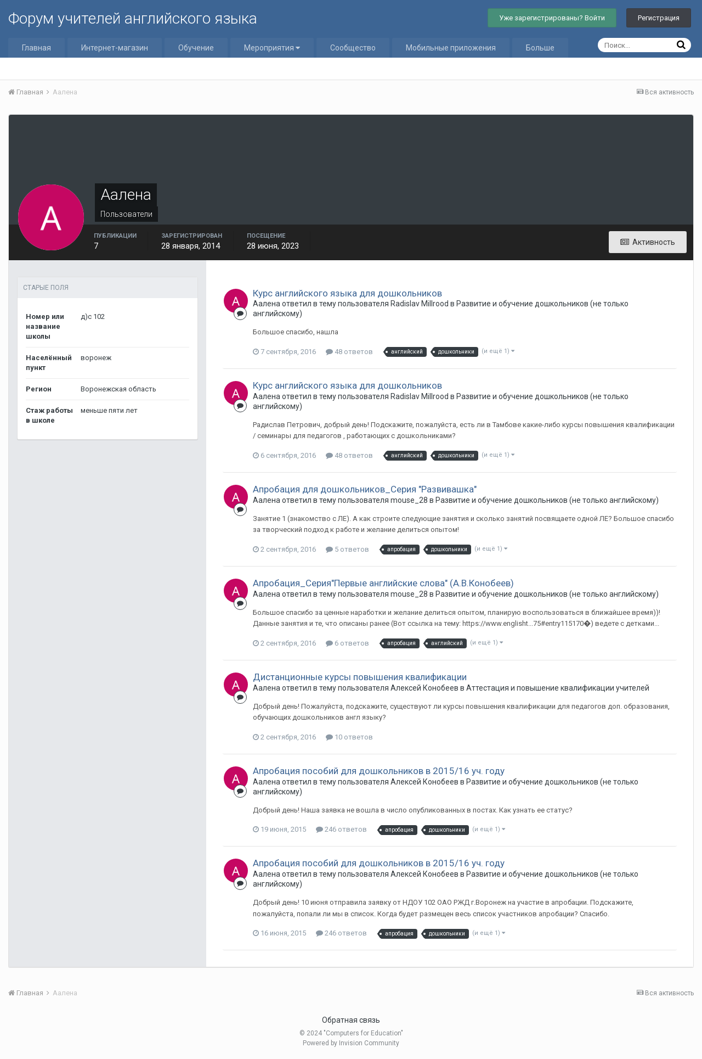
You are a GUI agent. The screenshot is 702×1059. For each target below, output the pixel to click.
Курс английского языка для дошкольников (347, 293)
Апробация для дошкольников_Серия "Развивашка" (365, 489)
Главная (36, 47)
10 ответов (349, 737)
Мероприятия (272, 47)
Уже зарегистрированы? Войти (552, 18)
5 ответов (347, 549)
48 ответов (349, 352)
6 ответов (347, 643)
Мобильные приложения (451, 47)
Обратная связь (351, 1020)
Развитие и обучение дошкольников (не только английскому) (547, 500)
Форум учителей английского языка (132, 18)
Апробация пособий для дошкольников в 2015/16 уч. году (379, 770)
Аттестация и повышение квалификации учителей (557, 687)
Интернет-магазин (114, 47)
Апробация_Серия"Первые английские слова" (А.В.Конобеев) (383, 583)
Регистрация (659, 18)
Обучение (196, 47)
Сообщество (353, 47)
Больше (540, 47)
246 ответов (341, 829)
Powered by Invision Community (351, 1043)
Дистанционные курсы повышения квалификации (360, 676)
